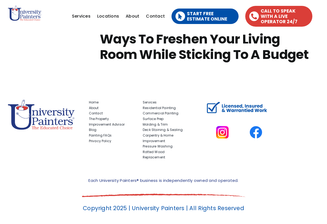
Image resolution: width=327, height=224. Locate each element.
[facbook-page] (255, 119)
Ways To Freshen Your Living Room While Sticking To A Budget (204, 46)
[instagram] (222, 119)
